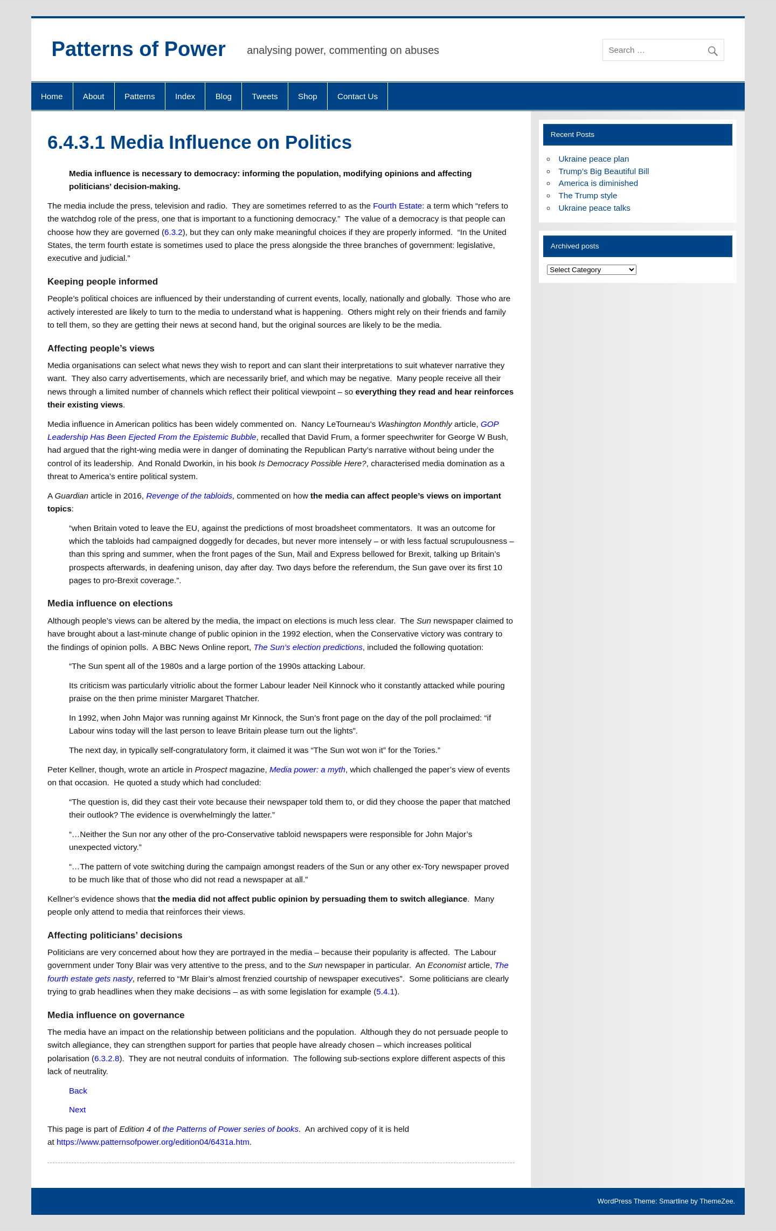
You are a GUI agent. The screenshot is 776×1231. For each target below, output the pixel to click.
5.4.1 (385, 991)
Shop (307, 96)
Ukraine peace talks (594, 207)
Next (77, 1109)
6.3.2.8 (106, 1058)
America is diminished (599, 183)
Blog (224, 96)
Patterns (139, 96)
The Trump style (588, 195)
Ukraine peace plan (594, 158)
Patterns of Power (139, 49)
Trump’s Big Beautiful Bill (604, 171)
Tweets (265, 96)
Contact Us (357, 96)
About (94, 96)
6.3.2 (173, 232)
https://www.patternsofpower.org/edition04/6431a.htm (153, 1141)
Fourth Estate (397, 205)
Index (185, 96)
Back (78, 1090)
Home (52, 96)
